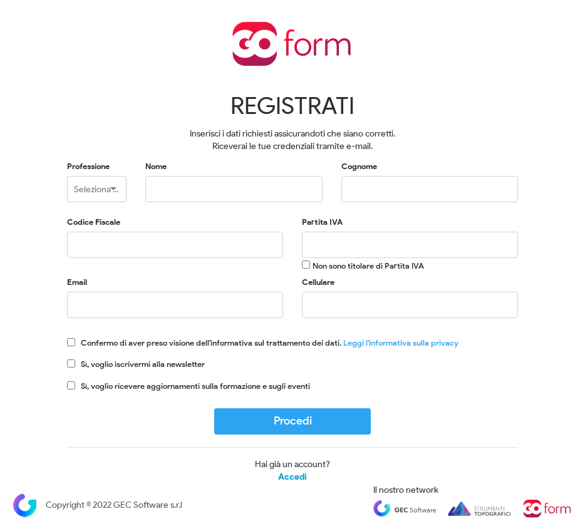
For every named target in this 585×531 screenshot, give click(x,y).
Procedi (293, 421)
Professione (88, 166)
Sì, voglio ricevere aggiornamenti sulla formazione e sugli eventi (195, 386)
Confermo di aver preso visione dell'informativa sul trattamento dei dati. (269, 343)
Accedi (292, 477)
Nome (156, 166)
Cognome (359, 166)
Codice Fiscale (93, 222)
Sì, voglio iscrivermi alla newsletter (143, 364)
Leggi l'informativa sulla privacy (400, 343)
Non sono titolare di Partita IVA (368, 266)
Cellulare (318, 282)
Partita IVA (322, 222)
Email (77, 282)
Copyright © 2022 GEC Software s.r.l (97, 505)
